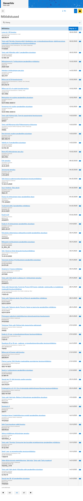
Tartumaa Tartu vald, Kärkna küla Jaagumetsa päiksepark (21, 325)
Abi (64, 11)
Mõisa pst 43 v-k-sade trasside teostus (15, 88)
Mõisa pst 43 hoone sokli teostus (13, 352)
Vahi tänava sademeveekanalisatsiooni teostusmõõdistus (22, 179)
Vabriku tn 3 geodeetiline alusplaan (14, 143)
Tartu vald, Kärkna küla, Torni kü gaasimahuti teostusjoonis (22, 116)
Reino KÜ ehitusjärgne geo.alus (12, 152)
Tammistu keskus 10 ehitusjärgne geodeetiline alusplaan (21, 260)
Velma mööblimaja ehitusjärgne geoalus (15, 433)
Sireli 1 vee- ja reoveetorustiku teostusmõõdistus (18, 451)
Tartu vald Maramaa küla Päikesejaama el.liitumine (19, 125)
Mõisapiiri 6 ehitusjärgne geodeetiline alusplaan (18, 242)
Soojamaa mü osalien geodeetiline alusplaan (17, 107)
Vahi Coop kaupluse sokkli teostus (13, 424)
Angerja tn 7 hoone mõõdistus (12, 269)
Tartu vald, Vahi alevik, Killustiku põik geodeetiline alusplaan (22, 469)
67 (24, 493)
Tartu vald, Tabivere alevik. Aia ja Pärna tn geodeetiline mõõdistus (24, 298)
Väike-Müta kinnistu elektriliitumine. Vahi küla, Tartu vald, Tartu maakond (27, 460)
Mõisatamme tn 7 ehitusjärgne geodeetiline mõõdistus (20, 61)
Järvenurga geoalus (8, 170)
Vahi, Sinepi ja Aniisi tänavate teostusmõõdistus (18, 251)
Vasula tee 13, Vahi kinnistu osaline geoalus (17, 379)
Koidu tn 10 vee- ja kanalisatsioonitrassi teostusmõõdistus (22, 334)
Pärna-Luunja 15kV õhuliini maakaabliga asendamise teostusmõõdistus (26, 361)
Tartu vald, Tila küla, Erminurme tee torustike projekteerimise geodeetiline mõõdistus (31, 442)
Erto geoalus (6, 161)
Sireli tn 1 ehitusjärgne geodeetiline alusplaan (17, 370)
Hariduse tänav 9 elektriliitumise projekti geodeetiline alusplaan (24, 415)
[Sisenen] (80, 11)
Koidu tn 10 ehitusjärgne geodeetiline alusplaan (18, 224)
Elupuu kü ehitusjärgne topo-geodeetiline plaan (18, 197)
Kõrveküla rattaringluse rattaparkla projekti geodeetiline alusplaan (24, 233)
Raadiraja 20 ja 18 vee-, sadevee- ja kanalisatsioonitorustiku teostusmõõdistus (29, 343)
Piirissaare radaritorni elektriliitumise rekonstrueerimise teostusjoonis (26, 316)
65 (10, 493)
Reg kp (71, 29)
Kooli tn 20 (5, 215)
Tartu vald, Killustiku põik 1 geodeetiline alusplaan (19, 52)
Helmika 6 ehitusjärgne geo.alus (13, 70)
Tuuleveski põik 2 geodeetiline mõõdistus (16, 206)
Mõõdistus (5, 29)
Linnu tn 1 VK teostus (9, 32)
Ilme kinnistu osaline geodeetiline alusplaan (17, 134)
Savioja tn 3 (6, 406)
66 (17, 493)
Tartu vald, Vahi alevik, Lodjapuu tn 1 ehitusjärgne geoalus (21, 278)
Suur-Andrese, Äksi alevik (10, 188)
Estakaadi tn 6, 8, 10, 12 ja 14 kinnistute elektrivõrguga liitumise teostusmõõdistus (30, 388)
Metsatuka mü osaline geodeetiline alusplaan (17, 98)
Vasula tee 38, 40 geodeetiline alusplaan (16, 478)
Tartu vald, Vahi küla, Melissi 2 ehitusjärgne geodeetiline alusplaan (24, 397)
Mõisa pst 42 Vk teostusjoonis (12, 79)
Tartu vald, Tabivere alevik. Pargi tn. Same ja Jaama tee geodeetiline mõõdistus (29, 307)
